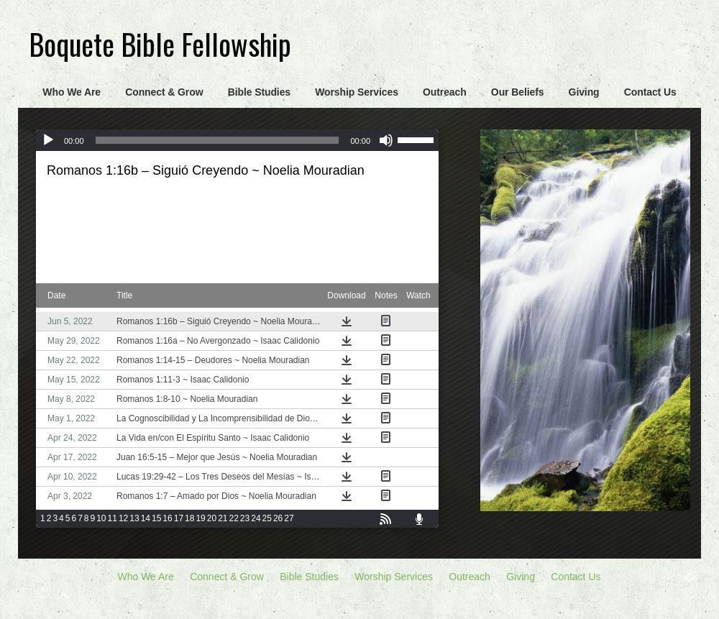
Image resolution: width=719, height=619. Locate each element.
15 (156, 518)
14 (145, 518)
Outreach (445, 92)
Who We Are (71, 92)
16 (167, 518)
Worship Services (356, 92)
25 (267, 518)
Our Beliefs (517, 92)
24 (255, 518)
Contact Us (650, 92)
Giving (584, 92)
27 (288, 518)
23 (244, 518)
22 (234, 518)
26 (278, 518)
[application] (237, 140)
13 (134, 518)
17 (178, 518)
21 (222, 518)
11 (112, 518)
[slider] (217, 140)
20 (211, 518)
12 (123, 518)
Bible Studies (259, 92)
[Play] (48, 140)
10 (101, 518)
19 (200, 518)
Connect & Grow (164, 92)
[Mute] (386, 140)
